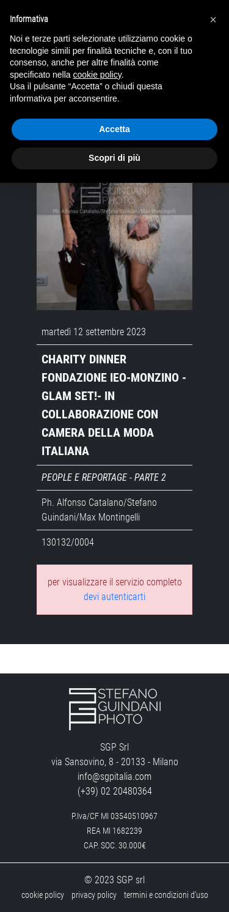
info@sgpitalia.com (114, 776)
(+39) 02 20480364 (115, 791)
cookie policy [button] (97, 75)
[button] (213, 19)
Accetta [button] (114, 129)
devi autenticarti (114, 596)
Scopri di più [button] (114, 158)
